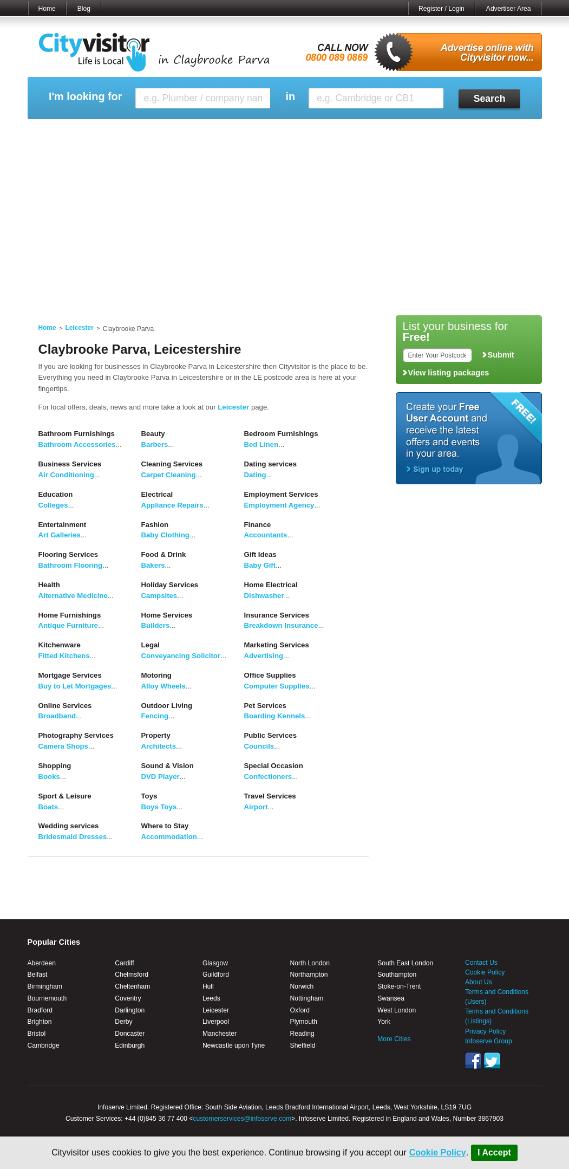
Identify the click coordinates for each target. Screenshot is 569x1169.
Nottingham (307, 998)
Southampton (396, 974)
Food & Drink (163, 554)
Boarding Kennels (274, 716)
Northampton (309, 974)
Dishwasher (264, 596)
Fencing (155, 716)
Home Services (167, 615)
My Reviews (239, 132)
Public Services (270, 735)
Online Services (65, 706)
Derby (123, 1021)
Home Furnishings (69, 615)
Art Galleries (59, 535)
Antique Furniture (68, 625)
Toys (149, 796)
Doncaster (130, 1033)
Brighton (40, 1021)
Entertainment (62, 525)
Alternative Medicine (73, 596)
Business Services (70, 464)
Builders (155, 625)
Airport (256, 807)
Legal (150, 645)
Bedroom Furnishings (281, 434)
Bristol (37, 1033)
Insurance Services (276, 615)
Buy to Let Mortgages (75, 686)
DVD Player (160, 776)
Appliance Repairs (172, 505)
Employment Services (281, 494)
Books (49, 776)
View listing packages (448, 372)
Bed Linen (261, 444)
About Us (478, 982)
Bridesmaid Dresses (72, 837)
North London (310, 963)
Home (47, 8)
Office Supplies (270, 675)
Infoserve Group (488, 1041)
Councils (259, 746)
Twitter (492, 1061)
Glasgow (215, 963)
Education (55, 494)
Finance (257, 525)
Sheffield (303, 1045)
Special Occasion (273, 766)
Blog (83, 8)
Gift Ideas (260, 554)
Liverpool (215, 1021)
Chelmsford (131, 974)
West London (396, 1010)
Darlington (130, 1010)
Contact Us (481, 962)
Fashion (155, 525)
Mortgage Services (70, 675)
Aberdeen (42, 963)
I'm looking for (85, 96)
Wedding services (68, 826)
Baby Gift (260, 565)
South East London (405, 963)
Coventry (128, 998)
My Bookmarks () (495, 132)
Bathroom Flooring (70, 565)
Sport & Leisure (64, 796)
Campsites (159, 596)
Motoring (156, 675)
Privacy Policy (485, 1031)
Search (490, 98)
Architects (158, 746)
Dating (255, 475)
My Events (187, 132)
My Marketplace (131, 132)
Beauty (153, 434)
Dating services (270, 464)
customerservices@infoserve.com (242, 1118)
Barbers (154, 444)
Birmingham (45, 986)
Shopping (54, 766)
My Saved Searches (351, 132)
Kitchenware (59, 645)
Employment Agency (279, 505)
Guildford (215, 974)
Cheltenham (132, 986)
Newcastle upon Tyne (233, 1045)
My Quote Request (424, 132)
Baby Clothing (165, 535)
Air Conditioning (66, 475)
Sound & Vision (167, 766)
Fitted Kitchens (64, 656)
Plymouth (303, 1021)
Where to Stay (165, 826)
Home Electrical (271, 585)
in (290, 96)
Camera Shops (63, 746)
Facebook (473, 1061)
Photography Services (76, 735)
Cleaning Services (172, 464)
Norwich (302, 986)
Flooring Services (68, 554)
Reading (302, 1033)
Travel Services (270, 796)
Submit (501, 354)
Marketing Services (276, 645)
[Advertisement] (285, 228)
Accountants (265, 535)
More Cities (393, 1039)
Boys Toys (159, 807)
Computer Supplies (277, 686)
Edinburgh (130, 1045)
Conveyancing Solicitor (181, 656)
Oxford (300, 1010)
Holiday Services (170, 585)
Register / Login (441, 8)
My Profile (290, 132)
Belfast (38, 974)
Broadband (57, 716)
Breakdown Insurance (281, 625)
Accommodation (169, 837)
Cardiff (124, 963)
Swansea (390, 998)
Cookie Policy (437, 1152)
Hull (208, 986)
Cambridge (44, 1045)
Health (49, 585)
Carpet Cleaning (168, 475)
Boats (48, 807)
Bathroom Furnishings (76, 434)
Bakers (153, 565)
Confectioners (268, 776)
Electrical (157, 494)
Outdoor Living (167, 706)
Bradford (40, 1010)
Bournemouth (47, 998)
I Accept (494, 1152)
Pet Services (265, 706)
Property (156, 735)
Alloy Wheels (163, 686)
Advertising (264, 656)
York (383, 1021)
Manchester (219, 1033)
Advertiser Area (508, 8)
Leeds (211, 998)
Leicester (80, 328)
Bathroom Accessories (77, 444)
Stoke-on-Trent (399, 986)
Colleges (53, 505)
